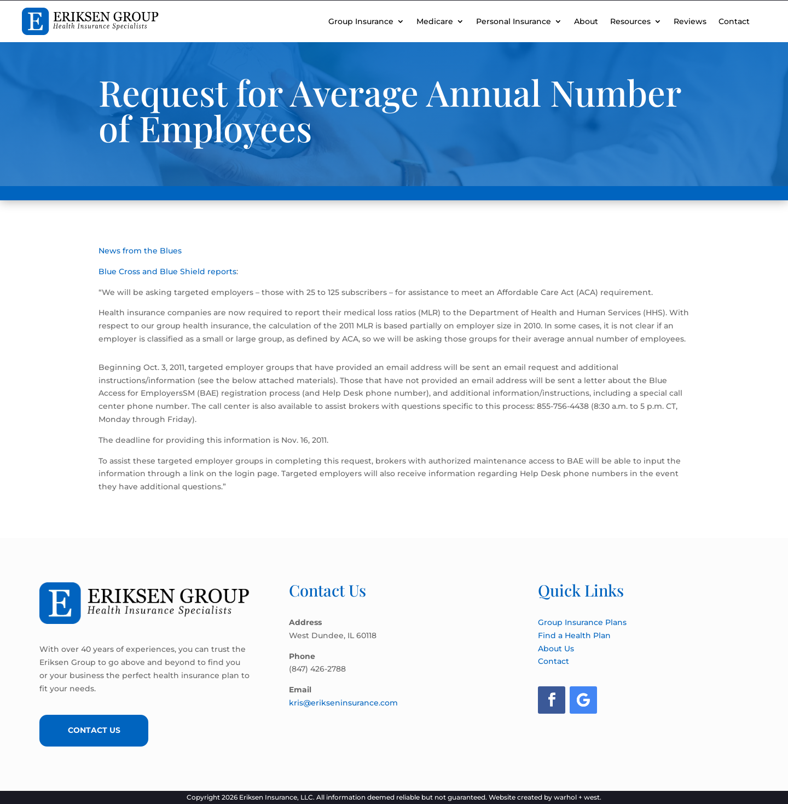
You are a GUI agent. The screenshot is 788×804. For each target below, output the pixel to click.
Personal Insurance (513, 21)
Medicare (434, 21)
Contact (734, 21)
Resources (630, 21)
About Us (556, 648)
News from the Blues (140, 251)
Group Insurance (360, 21)
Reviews (690, 21)
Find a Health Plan (574, 635)
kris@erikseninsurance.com (343, 703)
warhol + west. (577, 797)
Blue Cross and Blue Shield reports (167, 271)
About (586, 21)
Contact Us (94, 730)
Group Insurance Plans (582, 622)
